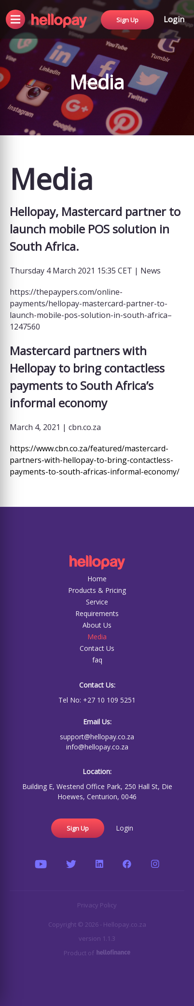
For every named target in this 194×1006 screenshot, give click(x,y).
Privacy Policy (97, 905)
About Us (97, 625)
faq (97, 659)
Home (97, 578)
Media (97, 636)
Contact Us (97, 648)
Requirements (97, 613)
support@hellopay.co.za (97, 736)
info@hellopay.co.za (97, 746)
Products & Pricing (97, 590)
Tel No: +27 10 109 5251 (97, 699)
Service (97, 601)
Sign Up (127, 18)
